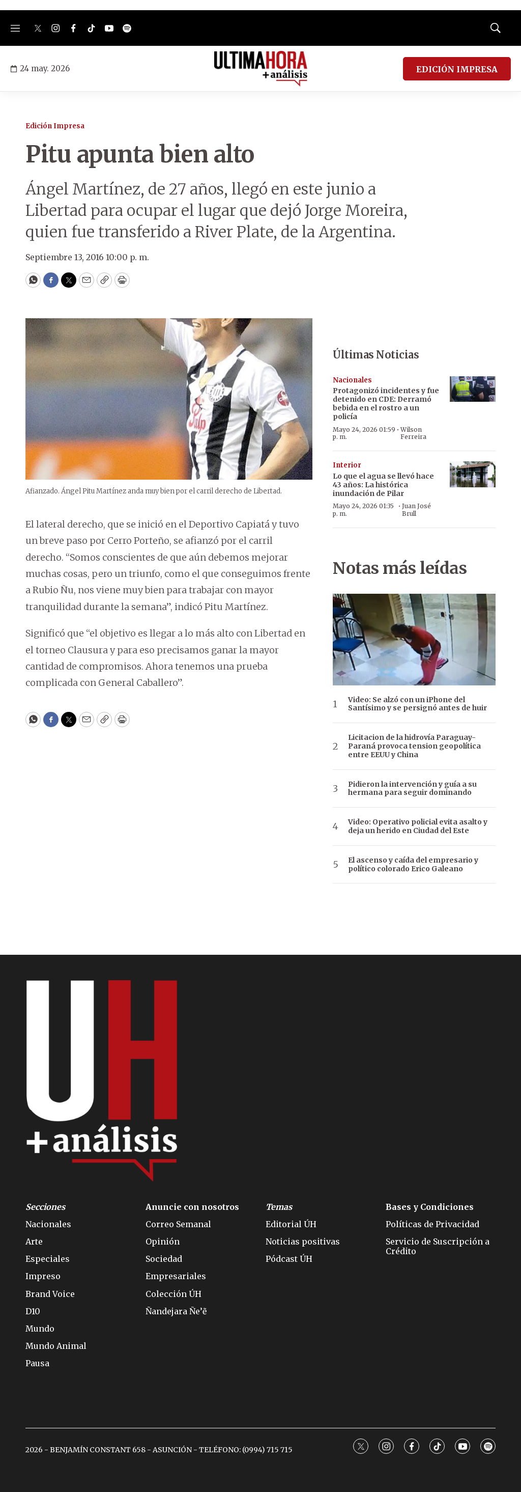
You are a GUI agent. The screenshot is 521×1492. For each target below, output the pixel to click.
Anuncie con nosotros (192, 1207)
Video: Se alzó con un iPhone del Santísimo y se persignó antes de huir (417, 704)
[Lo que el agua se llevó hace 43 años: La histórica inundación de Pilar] (473, 474)
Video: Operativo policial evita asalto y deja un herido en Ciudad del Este (417, 826)
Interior (347, 465)
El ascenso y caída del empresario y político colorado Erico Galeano (413, 864)
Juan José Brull (416, 509)
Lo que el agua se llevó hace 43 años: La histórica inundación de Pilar (383, 485)
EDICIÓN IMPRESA (457, 69)
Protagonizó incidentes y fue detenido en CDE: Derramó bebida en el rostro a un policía (386, 403)
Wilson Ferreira (413, 433)
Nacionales (352, 380)
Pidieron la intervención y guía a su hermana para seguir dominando (412, 788)
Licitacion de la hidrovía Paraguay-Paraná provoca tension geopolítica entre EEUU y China (414, 746)
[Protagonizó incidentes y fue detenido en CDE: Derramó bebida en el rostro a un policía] (473, 389)
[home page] (260, 69)
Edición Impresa (54, 126)
